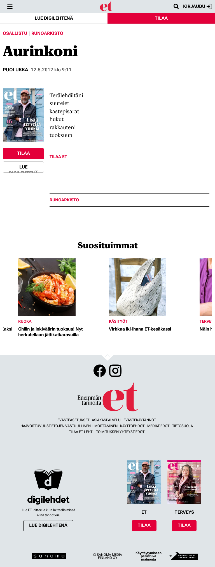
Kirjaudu (197, 6)
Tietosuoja (182, 426)
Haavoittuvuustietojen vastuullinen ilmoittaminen (69, 426)
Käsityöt (118, 321)
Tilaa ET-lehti (81, 432)
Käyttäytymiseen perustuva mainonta (148, 556)
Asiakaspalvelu (106, 420)
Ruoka (24, 321)
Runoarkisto (47, 33)
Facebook (100, 371)
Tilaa (161, 18)
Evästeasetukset (73, 420)
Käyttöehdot (132, 426)
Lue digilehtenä (54, 18)
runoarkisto (64, 200)
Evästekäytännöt (139, 420)
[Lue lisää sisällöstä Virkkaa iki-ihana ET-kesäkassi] (153, 287)
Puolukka (15, 69)
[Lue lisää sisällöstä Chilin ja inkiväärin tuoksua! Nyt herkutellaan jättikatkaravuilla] (62, 287)
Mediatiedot (158, 426)
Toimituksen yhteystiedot (120, 432)
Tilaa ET (58, 156)
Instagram (115, 371)
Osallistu (15, 33)
